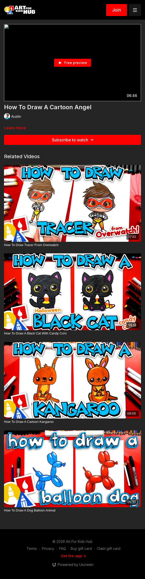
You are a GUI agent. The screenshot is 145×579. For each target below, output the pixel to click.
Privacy (48, 548)
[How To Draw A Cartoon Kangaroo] (72, 421)
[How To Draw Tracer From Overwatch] (72, 245)
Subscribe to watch (73, 140)
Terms (32, 548)
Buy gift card (81, 548)
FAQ (62, 548)
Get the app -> (73, 556)
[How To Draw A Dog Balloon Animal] (72, 510)
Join (116, 10)
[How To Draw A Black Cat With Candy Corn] (72, 333)
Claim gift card (108, 548)
